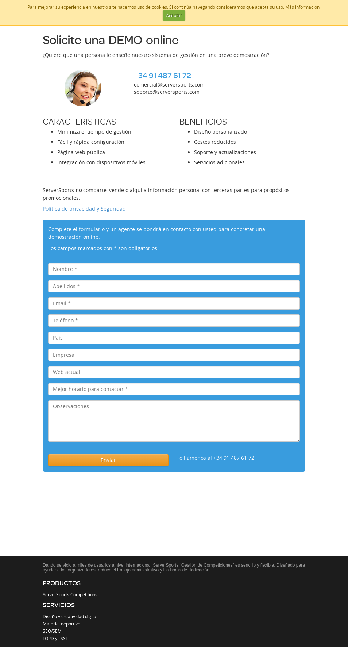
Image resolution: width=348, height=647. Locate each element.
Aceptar (174, 15)
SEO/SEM (52, 631)
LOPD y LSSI (55, 638)
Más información (302, 7)
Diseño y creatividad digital (70, 616)
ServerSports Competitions (70, 594)
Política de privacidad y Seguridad (84, 208)
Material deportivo (61, 624)
